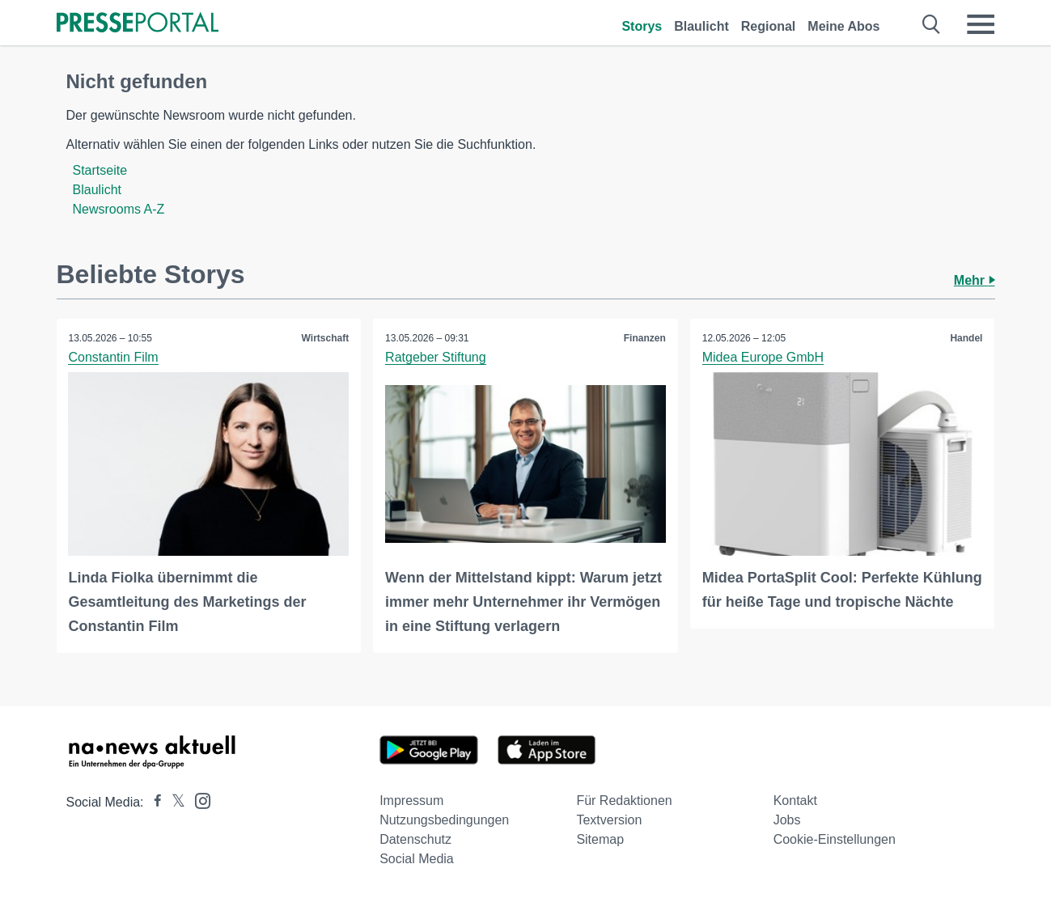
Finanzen (645, 338)
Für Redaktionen (624, 800)
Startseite (100, 170)
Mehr (974, 280)
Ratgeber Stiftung (435, 357)
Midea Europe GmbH (763, 357)
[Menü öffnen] (980, 24)
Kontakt (795, 800)
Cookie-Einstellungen (834, 839)
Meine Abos (843, 26)
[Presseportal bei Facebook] (153, 802)
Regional (768, 26)
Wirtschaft (326, 338)
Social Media (416, 859)
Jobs (787, 820)
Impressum (411, 800)
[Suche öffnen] (932, 24)
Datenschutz (415, 839)
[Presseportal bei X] (173, 802)
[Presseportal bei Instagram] (197, 800)
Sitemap (600, 839)
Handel (966, 338)
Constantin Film (114, 357)
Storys (641, 26)
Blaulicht (701, 26)
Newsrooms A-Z (119, 209)
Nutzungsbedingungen (444, 820)
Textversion (609, 820)
